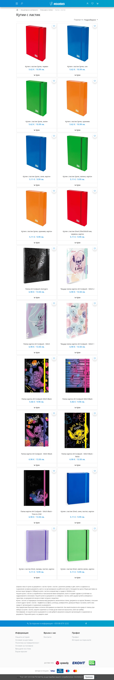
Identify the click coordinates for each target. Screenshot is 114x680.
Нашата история (22, 637)
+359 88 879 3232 (61, 623)
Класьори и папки (46, 10)
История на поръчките (81, 640)
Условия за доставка (24, 640)
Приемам (89, 677)
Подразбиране (90, 20)
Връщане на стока (23, 648)
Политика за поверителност (27, 643)
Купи (37, 75)
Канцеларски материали (29, 10)
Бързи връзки (21, 651)
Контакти (48, 637)
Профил (75, 637)
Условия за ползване (24, 646)
